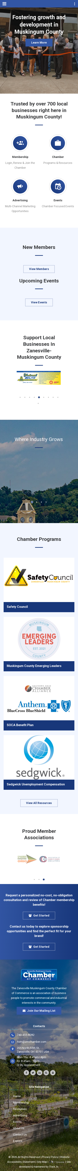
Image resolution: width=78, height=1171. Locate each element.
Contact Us (20, 1134)
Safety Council (17, 607)
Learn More (39, 42)
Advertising (20, 200)
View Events (39, 302)
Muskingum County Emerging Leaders (34, 666)
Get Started (39, 915)
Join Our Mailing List (39, 1011)
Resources (20, 1109)
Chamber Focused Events (58, 206)
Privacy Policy (50, 1157)
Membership (20, 157)
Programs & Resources (57, 162)
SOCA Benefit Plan (20, 725)
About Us (18, 1128)
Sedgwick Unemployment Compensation (36, 784)
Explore (17, 1140)
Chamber (58, 157)
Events (58, 200)
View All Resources (39, 803)
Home (17, 1096)
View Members (39, 269)
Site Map (42, 1161)
